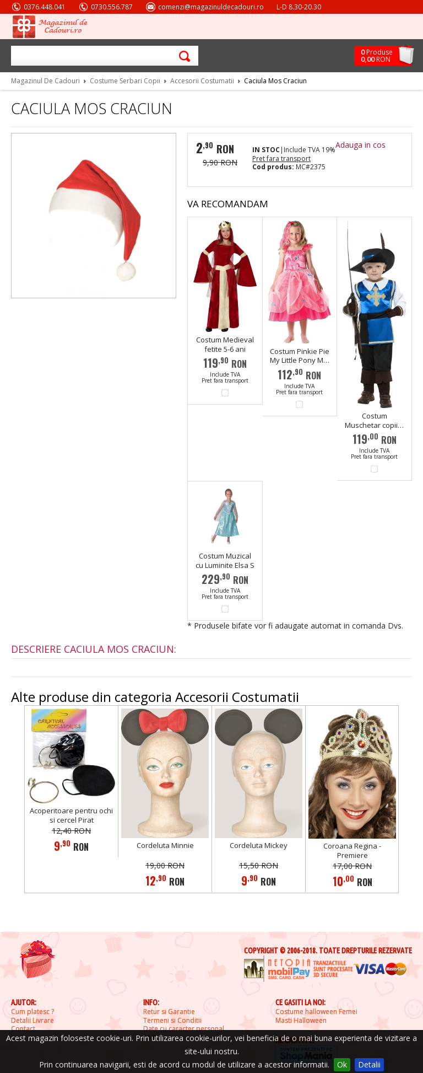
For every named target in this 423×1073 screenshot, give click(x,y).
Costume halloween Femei (316, 1011)
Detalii (369, 1064)
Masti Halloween (301, 1020)
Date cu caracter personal (183, 1028)
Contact (23, 1028)
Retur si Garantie (169, 1011)
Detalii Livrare (32, 1020)
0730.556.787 (112, 7)
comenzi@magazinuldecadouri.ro (211, 7)
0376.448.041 (45, 7)
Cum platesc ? (32, 1011)
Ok (342, 1064)
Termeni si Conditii (172, 1020)
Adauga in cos (360, 145)
